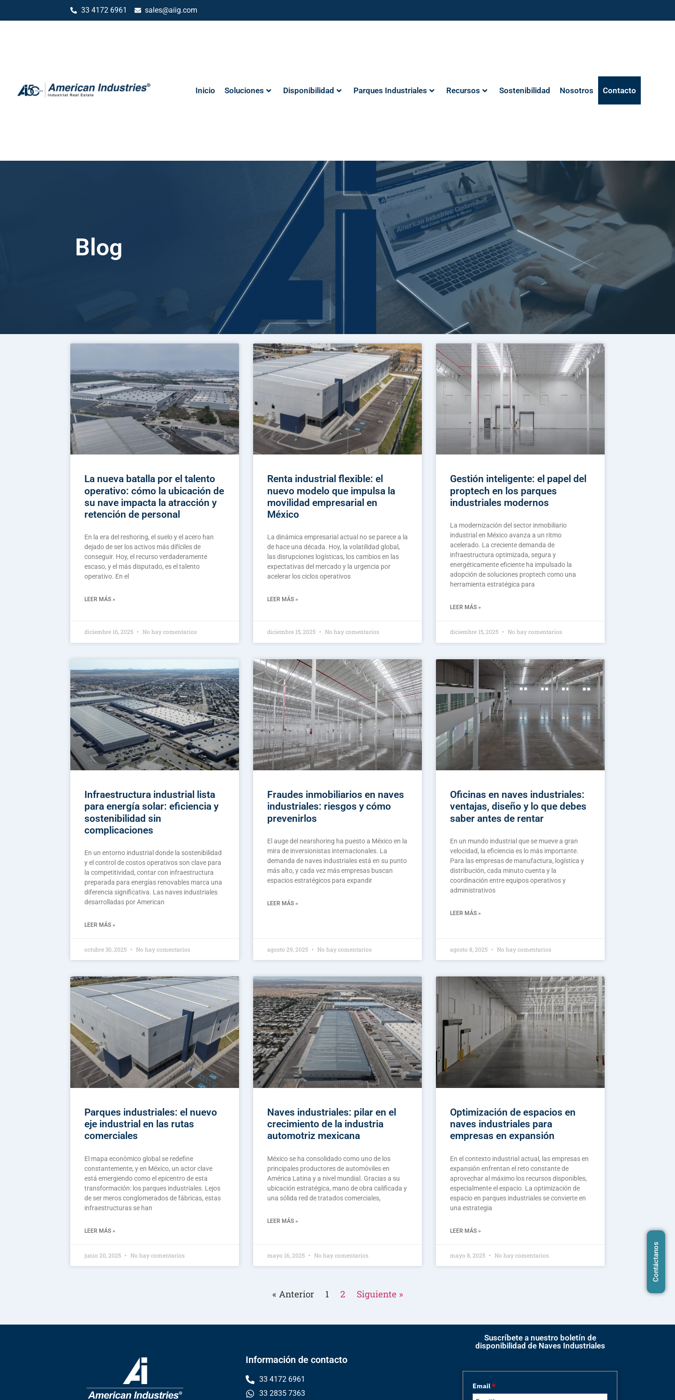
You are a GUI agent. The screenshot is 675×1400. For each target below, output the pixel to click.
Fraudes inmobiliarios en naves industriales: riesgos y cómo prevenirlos (335, 806)
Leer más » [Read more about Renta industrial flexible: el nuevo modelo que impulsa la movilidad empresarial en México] (282, 599)
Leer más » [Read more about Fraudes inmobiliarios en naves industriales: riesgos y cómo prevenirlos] (282, 903)
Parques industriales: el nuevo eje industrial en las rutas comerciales (150, 1124)
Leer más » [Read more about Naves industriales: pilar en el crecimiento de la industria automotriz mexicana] (282, 1221)
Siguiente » (380, 1294)
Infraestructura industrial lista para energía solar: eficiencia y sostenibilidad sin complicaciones (151, 812)
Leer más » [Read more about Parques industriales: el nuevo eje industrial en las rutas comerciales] (99, 1231)
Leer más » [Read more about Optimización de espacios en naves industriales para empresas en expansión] (465, 1231)
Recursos (467, 90)
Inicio (205, 90)
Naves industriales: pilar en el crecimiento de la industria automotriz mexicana (331, 1124)
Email (483, 1386)
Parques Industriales (394, 90)
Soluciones (248, 90)
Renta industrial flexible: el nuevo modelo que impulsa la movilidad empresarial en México (331, 496)
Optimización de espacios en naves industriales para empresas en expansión (513, 1124)
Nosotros (576, 90)
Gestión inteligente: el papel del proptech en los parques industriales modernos (518, 490)
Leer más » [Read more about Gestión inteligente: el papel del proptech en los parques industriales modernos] (465, 607)
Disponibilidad (312, 90)
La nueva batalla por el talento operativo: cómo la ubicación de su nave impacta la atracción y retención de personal (154, 496)
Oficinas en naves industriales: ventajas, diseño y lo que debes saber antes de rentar (518, 806)
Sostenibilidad (524, 90)
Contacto (619, 90)
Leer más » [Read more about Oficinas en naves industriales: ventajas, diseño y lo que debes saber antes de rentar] (465, 913)
